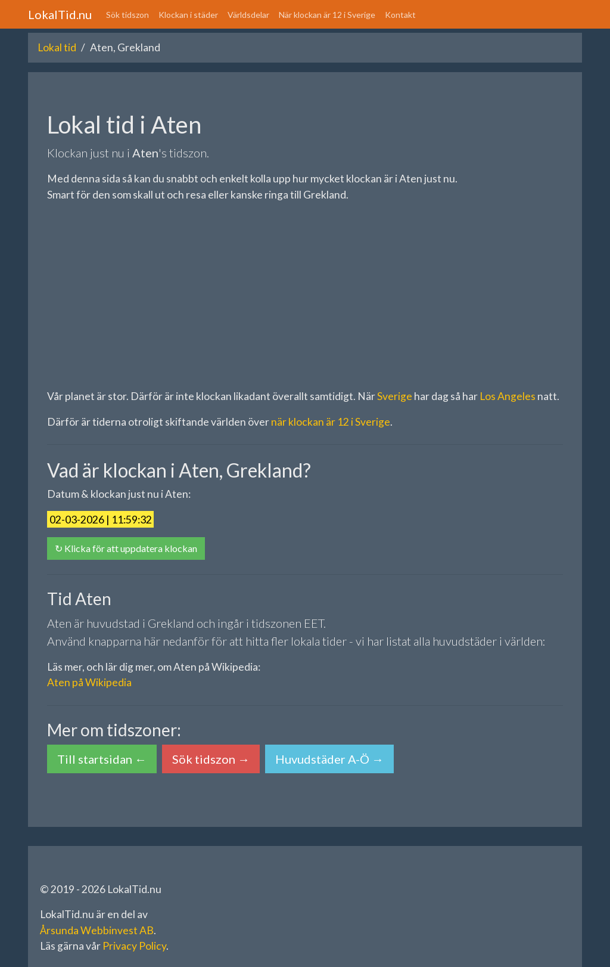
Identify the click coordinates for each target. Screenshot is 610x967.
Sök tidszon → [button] (211, 759)
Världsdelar (248, 15)
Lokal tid (57, 47)
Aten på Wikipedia (89, 682)
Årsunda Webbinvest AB (97, 930)
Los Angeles (508, 396)
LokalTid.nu (60, 14)
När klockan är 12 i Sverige (327, 15)
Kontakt (400, 15)
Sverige (394, 396)
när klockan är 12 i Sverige (330, 422)
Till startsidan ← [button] (102, 759)
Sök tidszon (127, 15)
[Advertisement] (305, 295)
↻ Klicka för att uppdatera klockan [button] (126, 548)
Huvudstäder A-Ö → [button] (329, 759)
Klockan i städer (188, 15)
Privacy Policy (134, 946)
